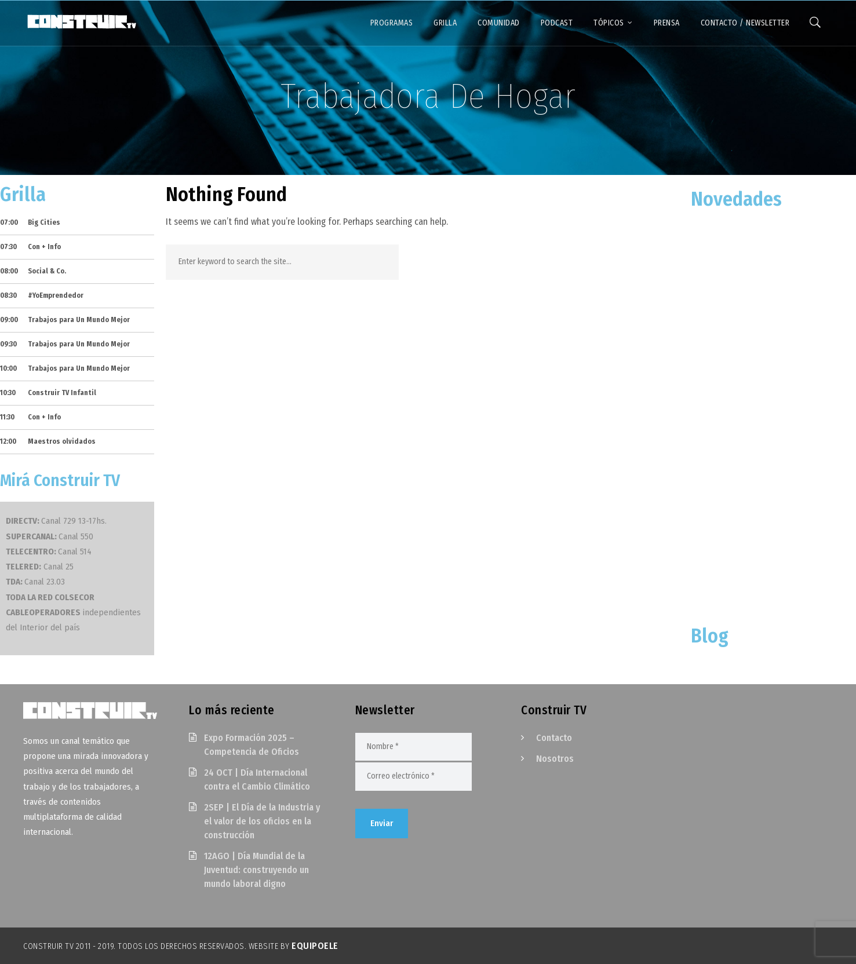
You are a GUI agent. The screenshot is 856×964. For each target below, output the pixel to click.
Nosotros (555, 758)
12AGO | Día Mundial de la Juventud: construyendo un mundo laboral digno (256, 869)
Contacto (554, 737)
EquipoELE (315, 945)
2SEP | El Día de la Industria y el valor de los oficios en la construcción (262, 821)
